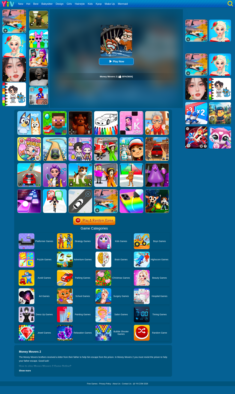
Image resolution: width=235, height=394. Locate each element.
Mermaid (123, 4)
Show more (25, 370)
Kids (90, 4)
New (20, 4)
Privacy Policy (105, 384)
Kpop (99, 4)
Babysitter (47, 4)
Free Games (92, 384)
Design (60, 4)
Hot (28, 4)
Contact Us (126, 384)
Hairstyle (80, 4)
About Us (116, 384)
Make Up (110, 4)
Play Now (116, 61)
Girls (69, 4)
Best (35, 4)
